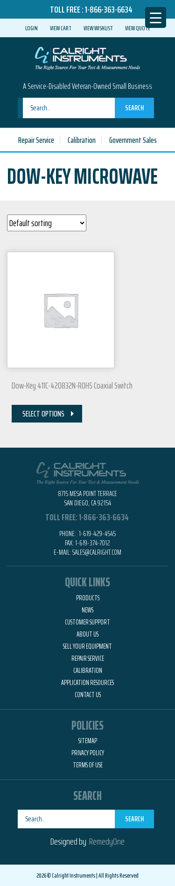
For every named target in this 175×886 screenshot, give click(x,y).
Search (134, 108)
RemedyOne (107, 841)
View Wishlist (98, 28)
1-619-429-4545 (96, 533)
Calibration (82, 140)
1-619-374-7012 (92, 543)
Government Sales (133, 140)
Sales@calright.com (96, 552)
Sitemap (87, 740)
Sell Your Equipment (87, 646)
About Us (87, 634)
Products (87, 598)
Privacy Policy (87, 752)
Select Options (43, 413)
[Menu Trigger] (155, 17)
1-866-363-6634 (109, 9)
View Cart (60, 28)
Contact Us (88, 694)
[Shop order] (46, 223)
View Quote (137, 28)
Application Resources (87, 682)
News (87, 610)
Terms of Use (88, 765)
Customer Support (87, 622)
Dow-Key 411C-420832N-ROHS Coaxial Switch (72, 385)
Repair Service (36, 140)
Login (31, 28)
